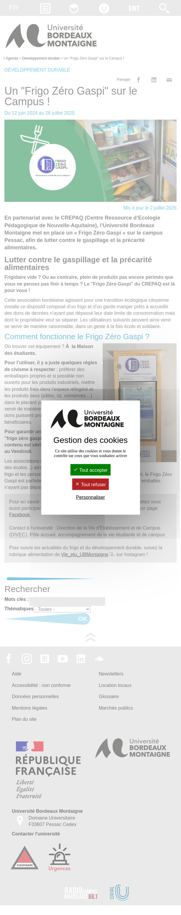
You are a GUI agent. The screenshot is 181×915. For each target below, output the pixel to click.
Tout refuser (90, 484)
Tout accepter (90, 469)
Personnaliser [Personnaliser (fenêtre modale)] (90, 497)
